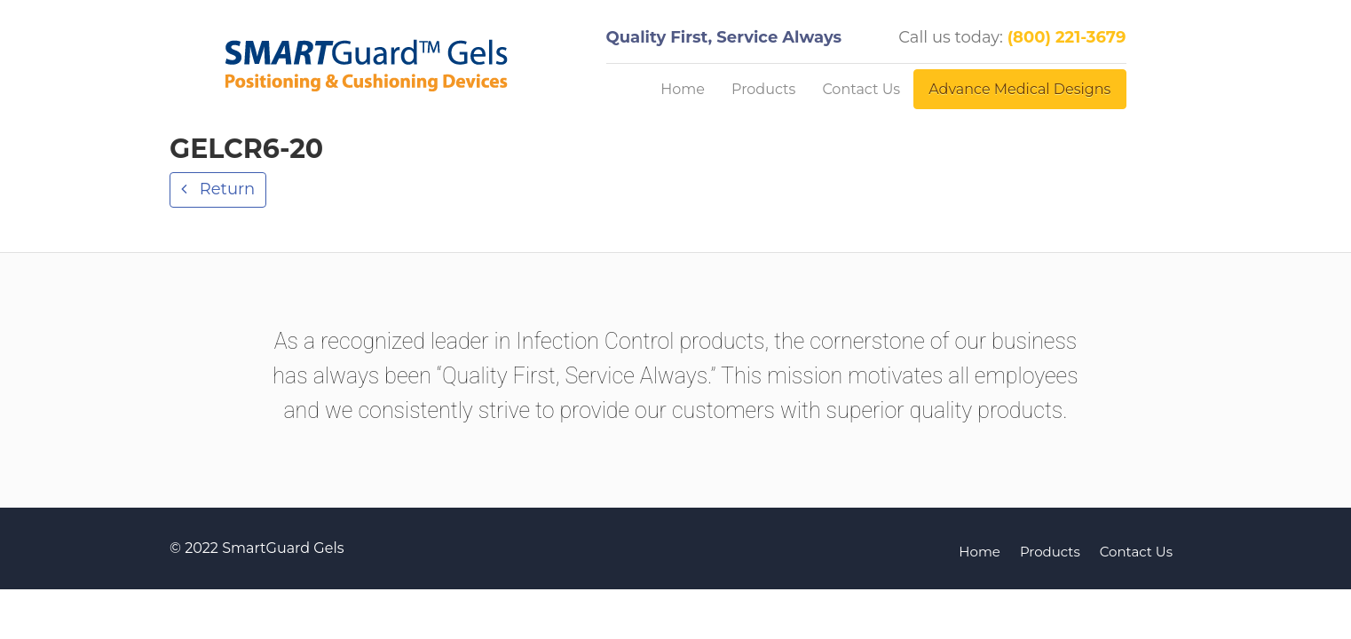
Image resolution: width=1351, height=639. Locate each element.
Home (682, 89)
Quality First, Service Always (724, 37)
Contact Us (861, 89)
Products (763, 89)
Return (225, 189)
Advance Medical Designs (1019, 89)
